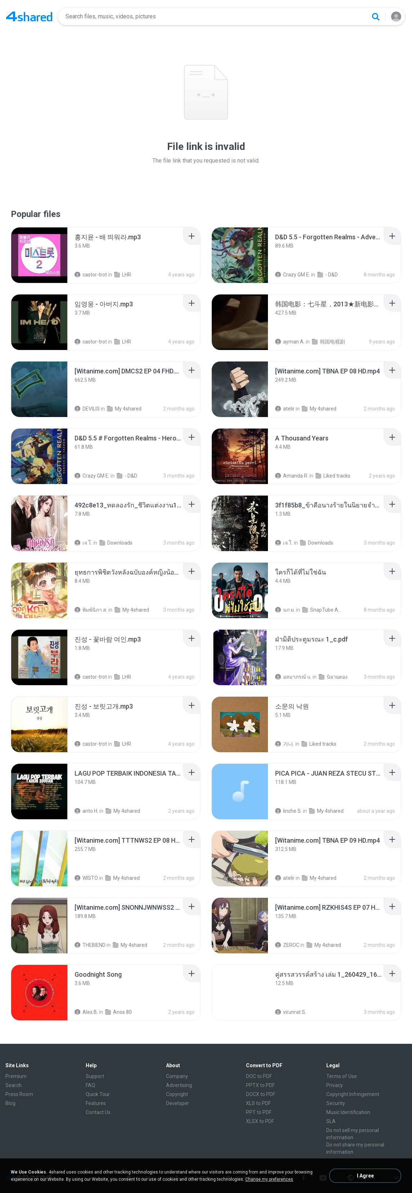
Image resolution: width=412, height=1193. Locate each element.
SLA (331, 1121)
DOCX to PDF (260, 1094)
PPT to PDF (259, 1112)
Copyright (177, 1094)
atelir (285, 409)
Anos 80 (118, 1012)
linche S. (288, 811)
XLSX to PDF (260, 1121)
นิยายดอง (333, 677)
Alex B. (86, 1012)
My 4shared (124, 409)
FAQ (90, 1085)
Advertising (179, 1085)
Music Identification (348, 1112)
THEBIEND (90, 945)
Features (96, 1103)
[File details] (39, 255)
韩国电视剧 (328, 342)
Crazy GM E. (292, 275)
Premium (16, 1076)
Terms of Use (341, 1076)
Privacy (334, 1085)
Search (13, 1085)
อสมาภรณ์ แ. (293, 677)
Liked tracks (332, 476)
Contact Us (98, 1112)
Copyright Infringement (352, 1094)
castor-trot (91, 275)
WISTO (86, 878)
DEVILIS (87, 409)
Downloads (116, 543)
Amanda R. (291, 476)
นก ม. (285, 610)
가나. (284, 744)
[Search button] (375, 16)
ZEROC (287, 945)
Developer (177, 1103)
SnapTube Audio (322, 610)
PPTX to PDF (260, 1085)
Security (335, 1103)
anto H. (86, 811)
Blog (10, 1103)
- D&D (327, 275)
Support (95, 1076)
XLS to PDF (258, 1103)
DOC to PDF (259, 1076)
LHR (122, 275)
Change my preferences (269, 1179)
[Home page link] (29, 17)
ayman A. (290, 342)
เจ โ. (83, 543)
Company (177, 1076)
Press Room (19, 1094)
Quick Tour (98, 1094)
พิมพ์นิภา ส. (91, 610)
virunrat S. (290, 1012)
